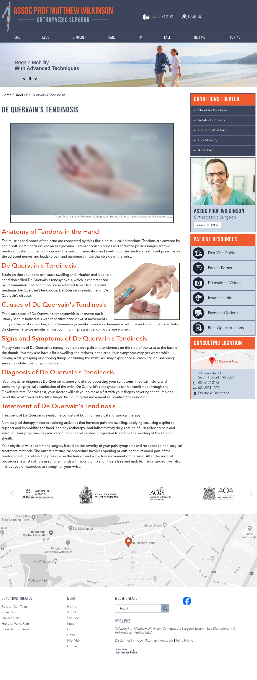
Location (194, 17)
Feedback (166, 640)
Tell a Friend (184, 640)
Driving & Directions (213, 393)
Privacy (138, 640)
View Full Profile (207, 225)
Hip (140, 38)
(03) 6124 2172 (162, 17)
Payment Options (223, 313)
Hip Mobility (207, 140)
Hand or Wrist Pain (212, 130)
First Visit (200, 38)
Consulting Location (218, 343)
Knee (167, 38)
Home (16, 38)
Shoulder (79, 38)
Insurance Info (220, 298)
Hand (112, 38)
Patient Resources (215, 239)
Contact (236, 38)
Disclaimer (122, 640)
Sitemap (151, 640)
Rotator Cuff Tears (211, 120)
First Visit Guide (221, 253)
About (46, 38)
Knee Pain (206, 150)
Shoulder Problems (213, 110)
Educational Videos (224, 283)
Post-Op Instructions (226, 328)
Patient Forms (220, 268)
